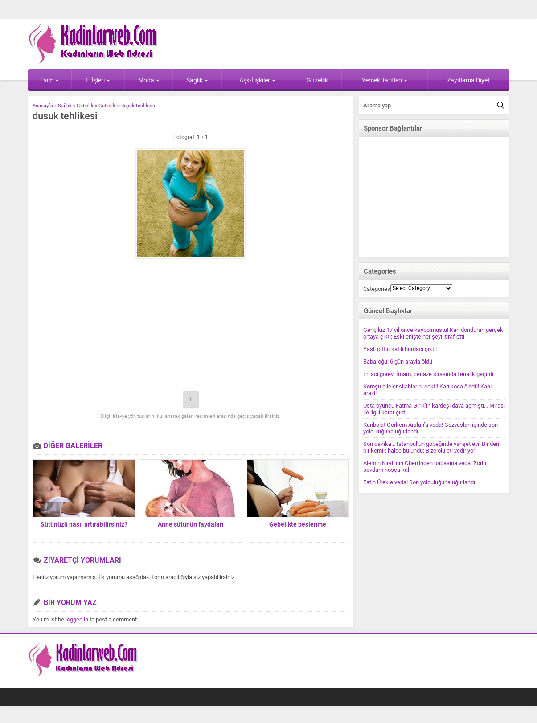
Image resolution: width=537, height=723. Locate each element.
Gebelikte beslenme (297, 524)
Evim (49, 80)
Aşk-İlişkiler (257, 80)
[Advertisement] (191, 325)
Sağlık (197, 80)
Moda (149, 80)
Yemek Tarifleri (384, 80)
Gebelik (85, 106)
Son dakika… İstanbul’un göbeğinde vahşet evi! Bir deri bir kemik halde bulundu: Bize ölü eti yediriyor (431, 447)
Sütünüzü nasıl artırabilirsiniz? (84, 524)
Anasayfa (43, 106)
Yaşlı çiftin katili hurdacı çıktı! (400, 349)
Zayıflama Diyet (468, 80)
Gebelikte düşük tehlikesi (126, 106)
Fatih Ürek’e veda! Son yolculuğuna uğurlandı (419, 482)
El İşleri (98, 80)
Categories (376, 289)
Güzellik (317, 80)
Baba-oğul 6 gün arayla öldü (397, 361)
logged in (77, 619)
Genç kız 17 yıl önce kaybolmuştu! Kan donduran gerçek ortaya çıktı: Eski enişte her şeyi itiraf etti (433, 333)
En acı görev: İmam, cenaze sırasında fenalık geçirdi (428, 374)
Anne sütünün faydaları (191, 524)
